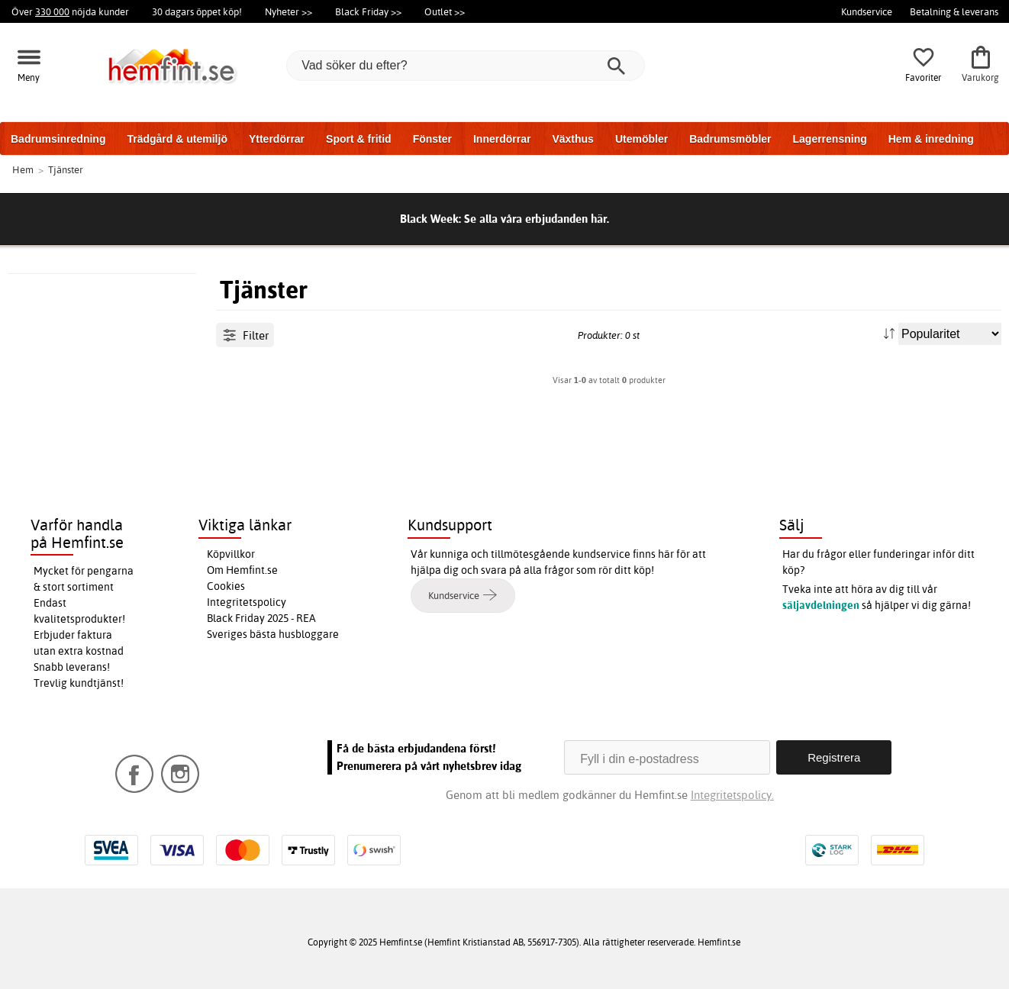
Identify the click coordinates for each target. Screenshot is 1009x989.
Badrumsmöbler (730, 139)
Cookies (226, 586)
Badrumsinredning (58, 139)
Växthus (572, 139)
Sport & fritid (359, 139)
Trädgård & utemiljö (177, 139)
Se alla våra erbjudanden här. (536, 218)
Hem (23, 169)
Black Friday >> (368, 11)
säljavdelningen (820, 605)
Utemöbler (641, 139)
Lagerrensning (830, 139)
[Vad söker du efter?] (465, 65)
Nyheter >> (288, 11)
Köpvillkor (231, 554)
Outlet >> (444, 11)
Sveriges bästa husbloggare (273, 634)
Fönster (432, 139)
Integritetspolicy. (732, 795)
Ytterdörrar (277, 139)
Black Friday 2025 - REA (261, 618)
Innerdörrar (501, 139)
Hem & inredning (931, 139)
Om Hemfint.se (242, 570)
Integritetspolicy (246, 602)
